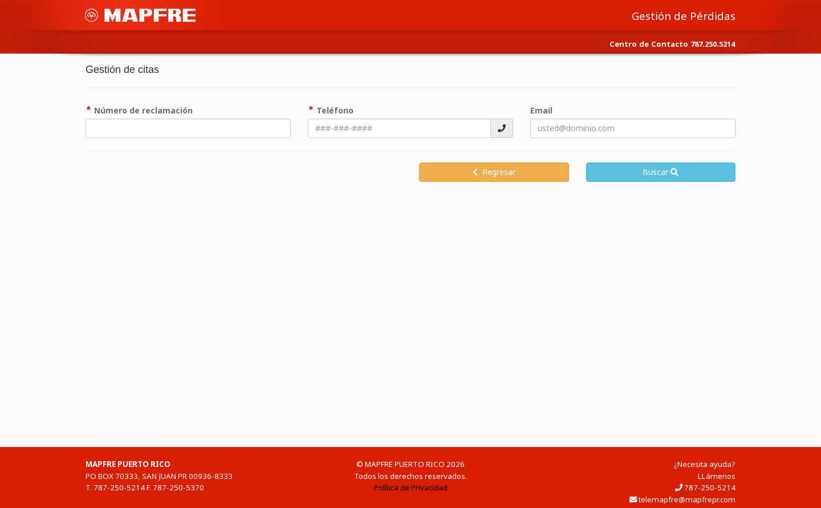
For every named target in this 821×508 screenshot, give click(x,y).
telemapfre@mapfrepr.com (687, 499)
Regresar (494, 171)
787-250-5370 (178, 487)
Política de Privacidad (411, 487)
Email (541, 110)
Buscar (660, 171)
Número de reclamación (143, 110)
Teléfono (334, 110)
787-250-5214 (119, 487)
